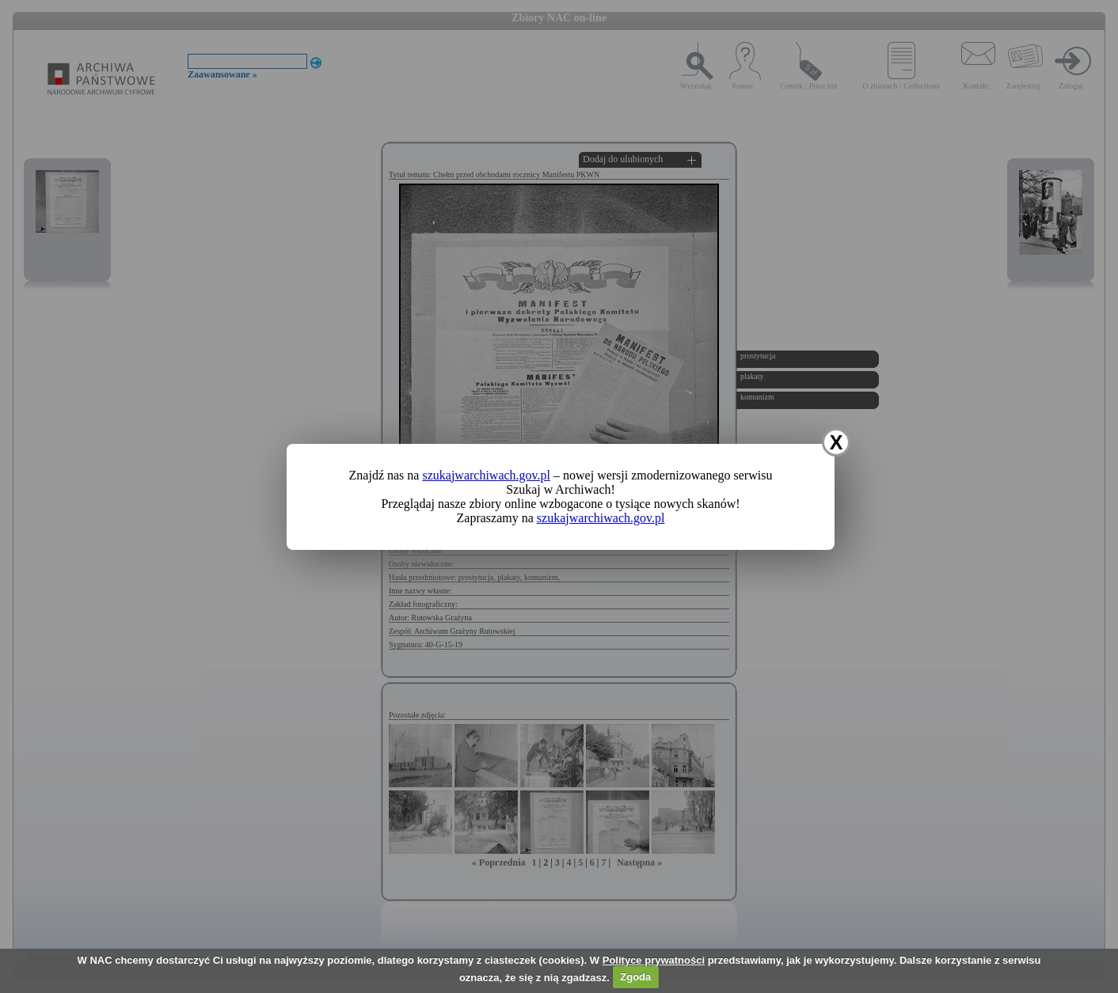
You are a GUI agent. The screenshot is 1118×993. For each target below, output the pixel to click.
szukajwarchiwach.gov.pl (486, 475)
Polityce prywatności (654, 960)
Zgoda (635, 977)
